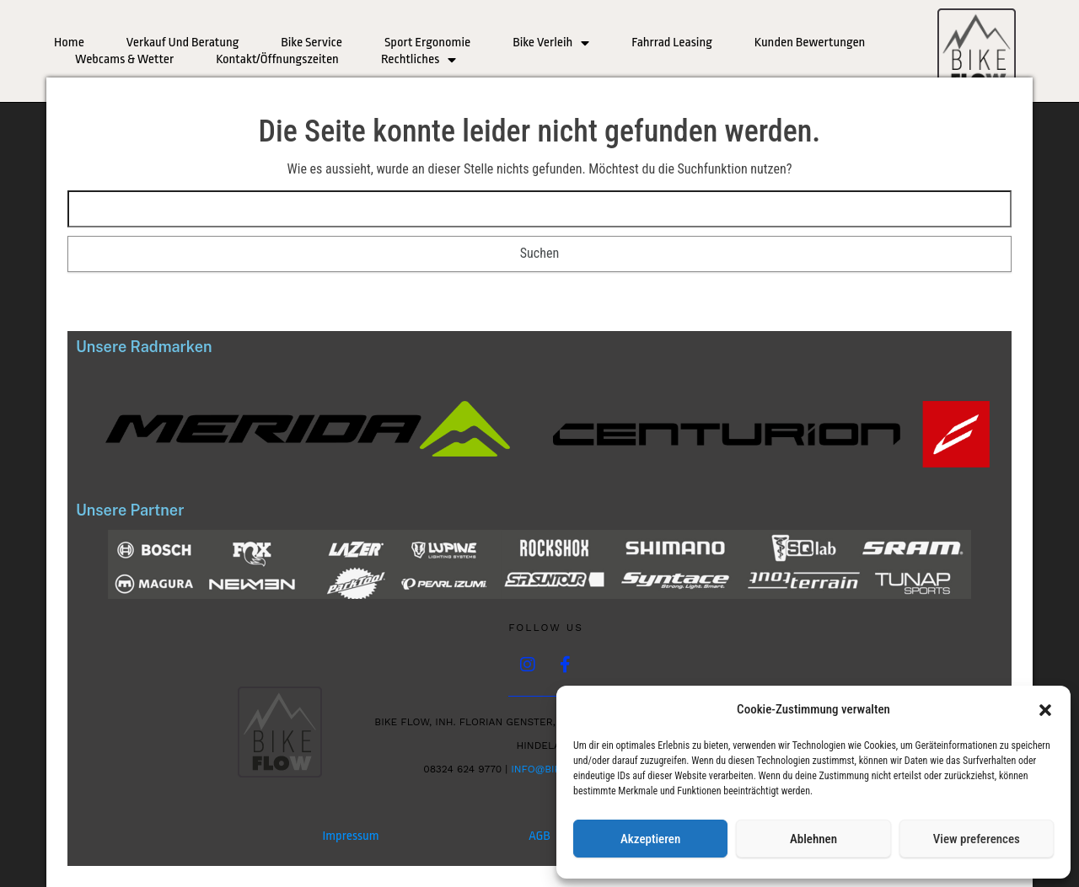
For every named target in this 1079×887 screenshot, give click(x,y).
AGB (539, 836)
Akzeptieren (650, 839)
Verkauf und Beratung (182, 42)
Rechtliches (418, 59)
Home (69, 42)
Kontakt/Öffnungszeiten (277, 59)
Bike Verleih (551, 43)
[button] (1045, 710)
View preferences (976, 839)
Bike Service (311, 42)
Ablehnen (813, 839)
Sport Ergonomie (427, 42)
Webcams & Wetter (124, 59)
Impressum (350, 836)
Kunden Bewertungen (810, 42)
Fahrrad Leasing (671, 42)
